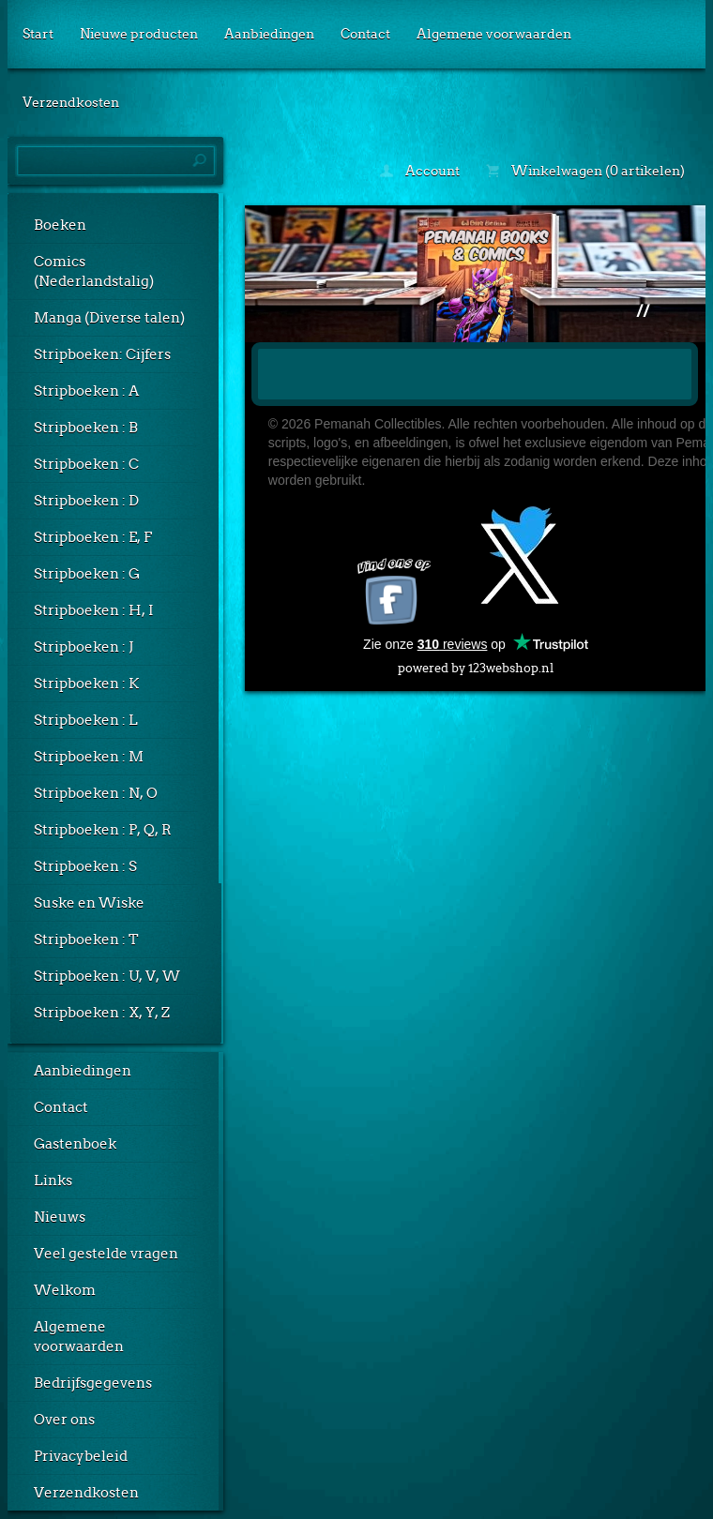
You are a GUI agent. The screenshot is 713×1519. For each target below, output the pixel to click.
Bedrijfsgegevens (93, 1383)
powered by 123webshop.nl (476, 664)
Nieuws (59, 1217)
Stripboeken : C (86, 464)
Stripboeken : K (86, 683)
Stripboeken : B (86, 427)
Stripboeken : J (83, 647)
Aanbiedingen (269, 33)
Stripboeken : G (87, 573)
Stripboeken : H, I (94, 610)
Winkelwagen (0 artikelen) (585, 170)
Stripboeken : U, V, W (107, 976)
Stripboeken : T (86, 939)
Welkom (65, 1290)
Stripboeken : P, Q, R (103, 829)
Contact (365, 33)
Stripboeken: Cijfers (102, 354)
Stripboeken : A (86, 391)
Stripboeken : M (89, 756)
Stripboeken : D (86, 500)
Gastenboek (75, 1143)
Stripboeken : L (86, 720)
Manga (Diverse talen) (109, 317)
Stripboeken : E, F (93, 537)
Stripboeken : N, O (96, 793)
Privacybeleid (81, 1456)
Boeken (60, 225)
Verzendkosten (71, 102)
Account (420, 170)
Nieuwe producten (139, 33)
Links (53, 1180)
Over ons (64, 1419)
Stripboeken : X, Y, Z (102, 1012)
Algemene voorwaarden (494, 33)
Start (38, 33)
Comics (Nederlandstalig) (94, 271)
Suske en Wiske (89, 903)
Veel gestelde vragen (106, 1253)
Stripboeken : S (85, 866)
